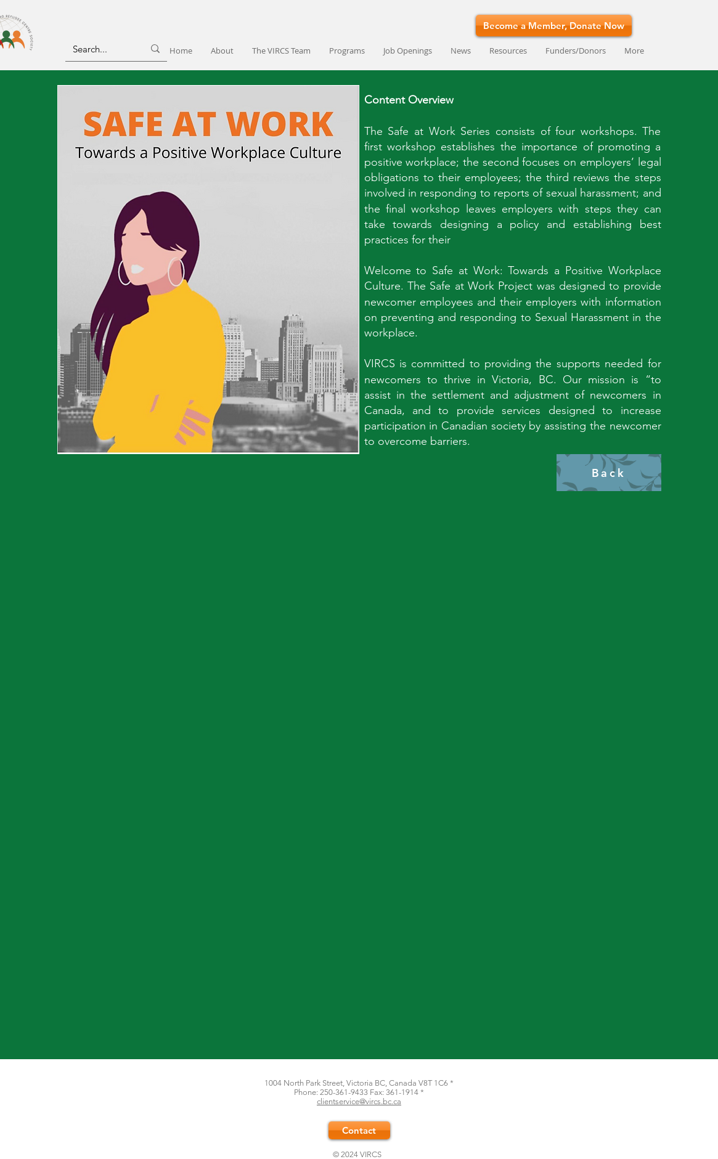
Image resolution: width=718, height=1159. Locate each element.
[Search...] (99, 48)
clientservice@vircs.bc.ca (359, 1101)
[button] (347, 51)
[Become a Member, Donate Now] (554, 25)
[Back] (609, 472)
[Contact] (359, 1130)
